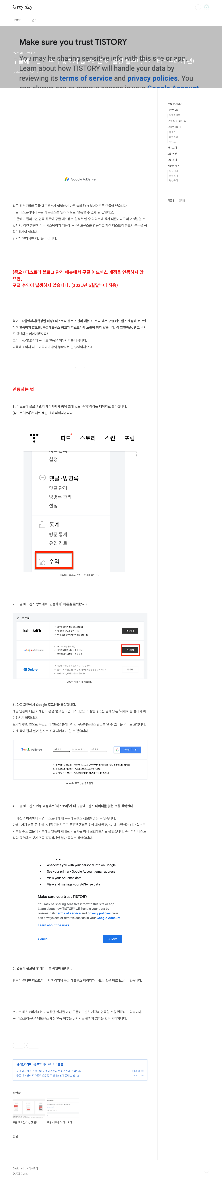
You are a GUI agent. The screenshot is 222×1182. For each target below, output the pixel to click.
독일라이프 (174, 115)
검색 (198, 7)
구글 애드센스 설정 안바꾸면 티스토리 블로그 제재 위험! (46, 1071)
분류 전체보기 (175, 103)
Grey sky (23, 7)
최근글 (171, 200)
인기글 (182, 200)
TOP (206, 1170)
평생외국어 (173, 165)
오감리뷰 (172, 153)
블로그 (37, 1064)
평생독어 (173, 180)
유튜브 (172, 141)
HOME (17, 20)
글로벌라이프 (175, 110)
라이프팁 (172, 147)
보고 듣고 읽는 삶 (177, 121)
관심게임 (172, 159)
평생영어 (173, 171)
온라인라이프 (24, 1064)
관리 (34, 20)
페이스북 (173, 137)
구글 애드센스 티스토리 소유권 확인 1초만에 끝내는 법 (45, 1075)
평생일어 (173, 175)
